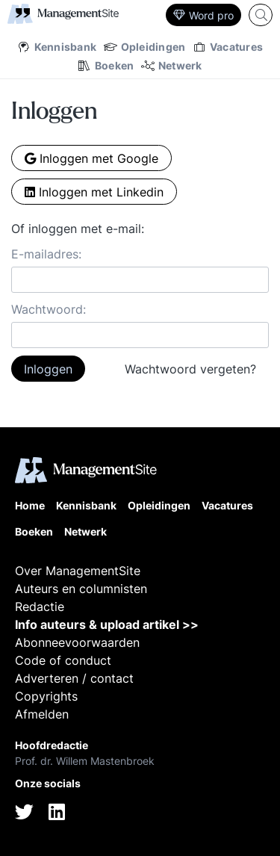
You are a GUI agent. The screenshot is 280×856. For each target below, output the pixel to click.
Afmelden (42, 714)
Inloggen (48, 369)
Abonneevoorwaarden (77, 642)
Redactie (39, 606)
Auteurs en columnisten (81, 588)
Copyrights (46, 696)
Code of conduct (63, 660)
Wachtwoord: (48, 309)
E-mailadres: (46, 253)
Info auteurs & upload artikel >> (107, 624)
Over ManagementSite (77, 570)
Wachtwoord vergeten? (190, 369)
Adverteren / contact (74, 678)
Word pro (203, 15)
